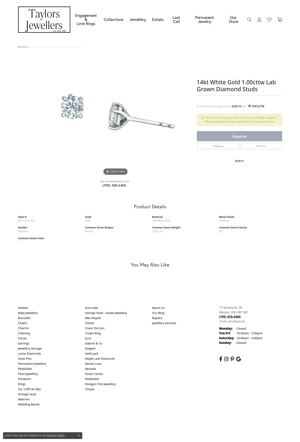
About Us (158, 308)
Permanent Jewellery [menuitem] (32, 364)
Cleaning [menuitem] (24, 333)
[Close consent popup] (79, 435)
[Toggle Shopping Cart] (279, 19)
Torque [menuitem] (90, 389)
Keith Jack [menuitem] (91, 353)
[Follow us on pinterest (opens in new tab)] (232, 359)
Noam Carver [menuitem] (94, 374)
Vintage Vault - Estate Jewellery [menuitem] (106, 313)
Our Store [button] (233, 19)
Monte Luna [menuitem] (93, 364)
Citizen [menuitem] (89, 323)
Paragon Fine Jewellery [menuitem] (100, 384)
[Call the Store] (230, 317)
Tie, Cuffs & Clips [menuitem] (29, 389)
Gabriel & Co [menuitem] (93, 343)
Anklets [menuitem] (23, 308)
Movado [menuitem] (90, 369)
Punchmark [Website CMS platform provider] (157, 433)
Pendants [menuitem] (24, 379)
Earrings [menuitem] (23, 343)
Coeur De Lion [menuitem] (95, 328)
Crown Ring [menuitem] (93, 333)
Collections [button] (113, 19)
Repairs (157, 318)
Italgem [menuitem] (90, 348)
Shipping (218, 146)
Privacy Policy (130, 420)
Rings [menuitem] (22, 384)
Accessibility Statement (184, 420)
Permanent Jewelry (204, 19)
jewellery (22, 46)
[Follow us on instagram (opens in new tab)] (226, 359)
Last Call (176, 19)
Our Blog (158, 313)
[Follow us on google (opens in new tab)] (238, 359)
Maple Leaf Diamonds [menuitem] (100, 359)
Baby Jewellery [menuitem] (28, 313)
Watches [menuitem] (24, 399)
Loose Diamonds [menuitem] (29, 353)
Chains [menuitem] (22, 323)
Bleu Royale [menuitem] (93, 318)
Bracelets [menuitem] (24, 318)
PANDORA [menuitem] (25, 369)
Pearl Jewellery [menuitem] (28, 374)
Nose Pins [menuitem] (25, 359)
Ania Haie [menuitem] (91, 308)
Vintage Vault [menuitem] (27, 394)
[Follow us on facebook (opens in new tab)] (220, 359)
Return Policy (110, 420)
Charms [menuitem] (23, 328)
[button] (249, 19)
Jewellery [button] (138, 19)
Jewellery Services (164, 323)
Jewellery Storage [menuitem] (30, 348)
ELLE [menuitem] (88, 338)
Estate (158, 19)
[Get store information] (232, 321)
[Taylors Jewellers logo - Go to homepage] (45, 20)
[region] (116, 115)
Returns (261, 146)
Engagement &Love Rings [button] (86, 19)
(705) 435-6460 (114, 185)
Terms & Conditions (154, 420)
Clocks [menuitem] (22, 338)
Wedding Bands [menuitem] (29, 404)
